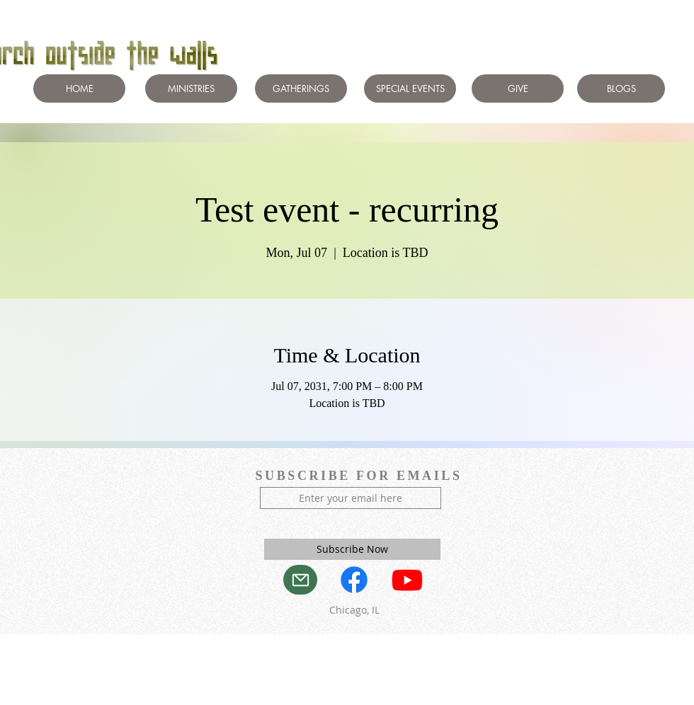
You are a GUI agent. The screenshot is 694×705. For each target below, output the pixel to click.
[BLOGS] (621, 88)
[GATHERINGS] (301, 88)
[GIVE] (518, 88)
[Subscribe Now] (352, 549)
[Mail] (300, 580)
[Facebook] (354, 579)
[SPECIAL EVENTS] (410, 88)
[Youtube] (407, 579)
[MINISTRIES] (191, 88)
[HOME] (79, 88)
